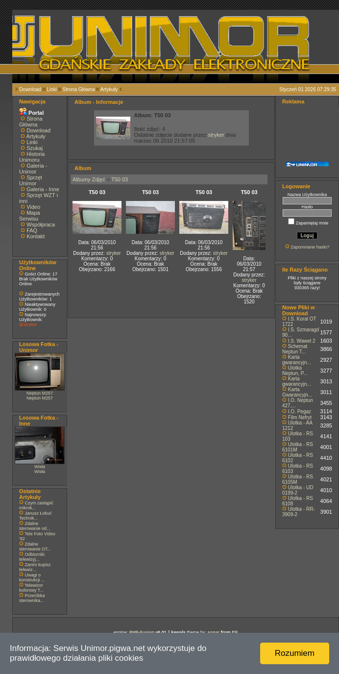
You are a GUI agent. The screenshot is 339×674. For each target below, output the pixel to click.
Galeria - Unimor (33, 169)
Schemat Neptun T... (294, 349)
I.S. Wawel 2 (301, 341)
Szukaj (34, 148)
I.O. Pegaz (299, 411)
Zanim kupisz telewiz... (35, 567)
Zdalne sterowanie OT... (35, 546)
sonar (214, 632)
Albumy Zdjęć (89, 179)
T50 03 (119, 179)
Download (30, 89)
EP (235, 632)
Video (33, 207)
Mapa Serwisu (29, 216)
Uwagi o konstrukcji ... (32, 577)
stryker (216, 135)
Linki (52, 89)
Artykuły (109, 89)
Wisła (39, 466)
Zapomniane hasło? (310, 247)
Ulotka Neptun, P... (295, 370)
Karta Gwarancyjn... (297, 392)
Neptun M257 (39, 393)
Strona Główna (79, 89)
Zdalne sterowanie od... (34, 526)
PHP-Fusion (141, 632)
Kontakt (35, 236)
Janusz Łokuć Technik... (35, 516)
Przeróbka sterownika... (32, 598)
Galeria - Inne (42, 189)
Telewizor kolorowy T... (31, 588)
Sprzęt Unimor (30, 180)
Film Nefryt (300, 417)
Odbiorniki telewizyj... (32, 557)
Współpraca (40, 224)
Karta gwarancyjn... (296, 359)
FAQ (31, 230)
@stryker (28, 324)
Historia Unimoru (32, 157)
